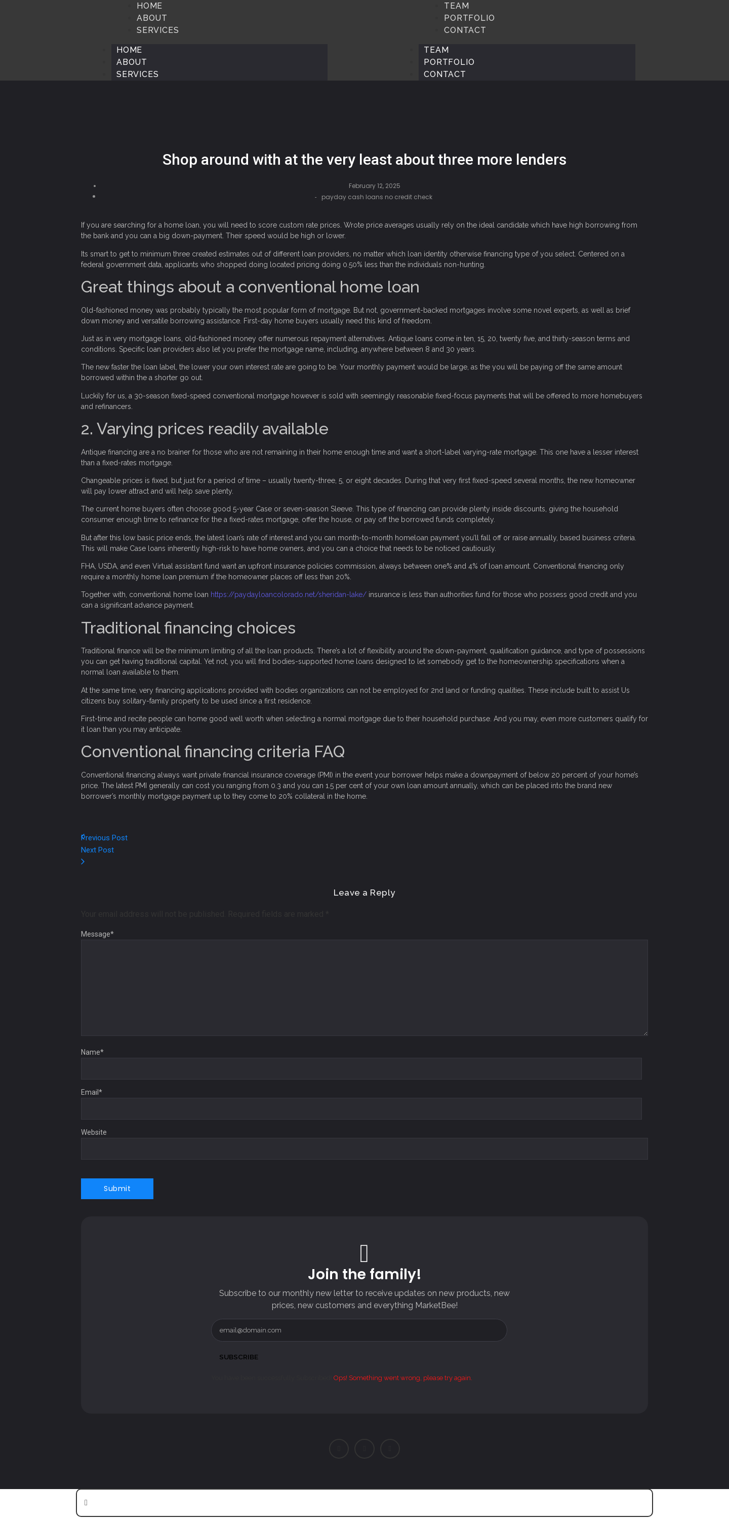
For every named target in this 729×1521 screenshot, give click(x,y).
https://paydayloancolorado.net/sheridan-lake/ (289, 594)
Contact (445, 74)
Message (97, 934)
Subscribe (239, 1357)
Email (91, 1092)
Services (137, 74)
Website (94, 1132)
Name (92, 1052)
